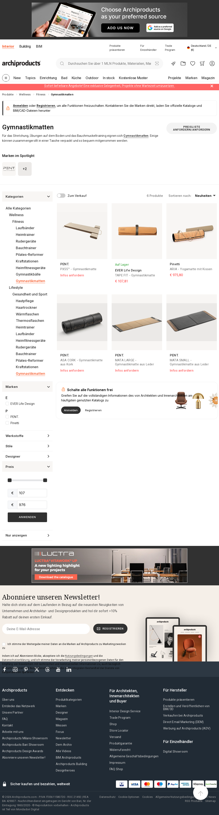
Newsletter (63, 738)
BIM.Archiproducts (68, 757)
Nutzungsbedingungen (79, 655)
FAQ (5, 719)
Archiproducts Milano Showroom (25, 738)
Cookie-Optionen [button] (128, 796)
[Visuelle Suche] (157, 63)
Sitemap (210, 801)
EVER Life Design (22, 403)
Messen (61, 725)
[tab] (216, 48)
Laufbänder (25, 228)
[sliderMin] (32, 493)
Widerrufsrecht (120, 750)
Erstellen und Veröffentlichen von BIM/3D (186, 707)
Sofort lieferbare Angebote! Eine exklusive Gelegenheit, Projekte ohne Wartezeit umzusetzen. (109, 85)
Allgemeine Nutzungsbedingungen (177, 796)
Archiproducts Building (71, 764)
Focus (60, 732)
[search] (62, 63)
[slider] (10, 480)
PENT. (14, 417)
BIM (39, 46)
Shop (113, 724)
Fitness (18, 221)
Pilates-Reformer (29, 254)
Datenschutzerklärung (16, 659)
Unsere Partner (12, 712)
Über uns (8, 699)
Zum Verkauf (77, 195)
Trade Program (120, 717)
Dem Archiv (64, 744)
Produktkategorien (69, 699)
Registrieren (110, 628)
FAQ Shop (116, 769)
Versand (115, 737)
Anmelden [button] (20, 105)
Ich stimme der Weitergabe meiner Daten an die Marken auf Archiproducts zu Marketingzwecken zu (64, 646)
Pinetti (14, 423)
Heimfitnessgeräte (31, 268)
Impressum (117, 762)
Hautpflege (25, 301)
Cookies (147, 796)
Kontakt (7, 725)
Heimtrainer (25, 234)
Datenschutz (107, 796)
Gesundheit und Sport (29, 294)
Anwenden (27, 517)
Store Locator (119, 730)
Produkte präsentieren (178, 699)
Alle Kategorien (18, 208)
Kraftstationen (27, 261)
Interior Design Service (125, 711)
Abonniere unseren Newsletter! (23, 757)
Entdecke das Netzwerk (18, 706)
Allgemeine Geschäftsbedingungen (134, 756)
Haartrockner (26, 307)
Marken (61, 706)
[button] (202, 48)
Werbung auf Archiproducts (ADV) (186, 728)
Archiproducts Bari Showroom (23, 744)
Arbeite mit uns (13, 732)
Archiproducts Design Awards (22, 751)
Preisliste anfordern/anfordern (191, 128)
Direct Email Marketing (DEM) (183, 722)
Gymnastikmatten (30, 281)
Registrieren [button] (46, 105)
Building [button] (25, 46)
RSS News (209, 796)
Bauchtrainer (26, 248)
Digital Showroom (175, 751)
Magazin (62, 719)
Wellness (16, 215)
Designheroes (65, 770)
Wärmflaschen (27, 314)
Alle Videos (63, 751)
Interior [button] (8, 46)
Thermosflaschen (30, 320)
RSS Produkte (193, 801)
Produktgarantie (121, 743)
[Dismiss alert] (211, 86)
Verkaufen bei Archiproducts (183, 715)
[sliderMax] (32, 505)
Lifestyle (16, 287)
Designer (62, 712)
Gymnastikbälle (28, 274)
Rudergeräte (26, 241)
